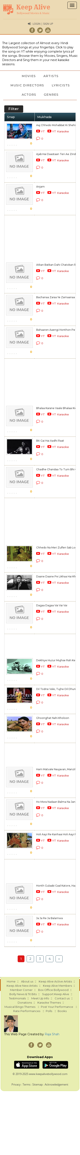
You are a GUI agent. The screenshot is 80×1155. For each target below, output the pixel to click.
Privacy (16, 1084)
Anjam (40, 186)
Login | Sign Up (43, 24)
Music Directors (27, 85)
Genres (51, 95)
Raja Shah (52, 1034)
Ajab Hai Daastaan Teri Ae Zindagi (58, 154)
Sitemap (37, 1084)
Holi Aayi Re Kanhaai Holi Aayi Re (57, 834)
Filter (14, 109)
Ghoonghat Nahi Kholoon (52, 718)
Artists (51, 76)
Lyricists (61, 85)
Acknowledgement (56, 1084)
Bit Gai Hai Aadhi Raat (50, 440)
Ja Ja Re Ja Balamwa (49, 918)
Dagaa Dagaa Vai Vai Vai (51, 605)
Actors (29, 95)
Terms (26, 1084)
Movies (29, 76)
